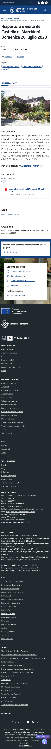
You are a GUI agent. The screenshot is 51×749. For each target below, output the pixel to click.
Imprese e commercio (9, 415)
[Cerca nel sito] (45, 10)
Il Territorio (5, 472)
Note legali (5, 620)
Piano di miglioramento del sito (12, 592)
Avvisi (3, 452)
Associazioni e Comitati (10, 486)
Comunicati (5, 449)
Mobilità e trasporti (8, 418)
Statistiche (5, 635)
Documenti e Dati (7, 360)
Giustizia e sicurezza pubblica (12, 411)
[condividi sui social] (6, 57)
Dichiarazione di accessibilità (11, 585)
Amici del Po (6, 679)
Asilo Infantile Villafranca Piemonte (14, 704)
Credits (4, 628)
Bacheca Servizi (7, 610)
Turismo (4, 429)
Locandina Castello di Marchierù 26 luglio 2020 (27, 190)
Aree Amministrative (9, 352)
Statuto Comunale (8, 613)
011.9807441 (10, 501)
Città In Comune (33, 734)
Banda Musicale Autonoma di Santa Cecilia (17, 669)
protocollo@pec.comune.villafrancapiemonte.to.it (24, 509)
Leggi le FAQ (6, 595)
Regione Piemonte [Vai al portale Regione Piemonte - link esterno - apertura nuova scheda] (8, 3)
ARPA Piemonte (7, 701)
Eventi (3, 465)
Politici (3, 370)
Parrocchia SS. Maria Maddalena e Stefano (17, 672)
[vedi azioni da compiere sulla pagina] (19, 57)
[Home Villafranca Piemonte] (24, 10)
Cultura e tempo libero (9, 404)
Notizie (16, 18)
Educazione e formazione (10, 408)
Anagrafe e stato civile (9, 390)
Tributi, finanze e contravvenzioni (13, 426)
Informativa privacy (8, 617)
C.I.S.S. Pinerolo (7, 690)
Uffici (3, 356)
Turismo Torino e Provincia (10, 694)
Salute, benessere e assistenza (12, 422)
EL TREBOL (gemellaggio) (10, 686)
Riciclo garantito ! (7, 661)
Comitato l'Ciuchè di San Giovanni (14, 683)
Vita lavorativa (6, 433)
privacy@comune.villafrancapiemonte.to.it (22, 567)
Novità (10, 18)
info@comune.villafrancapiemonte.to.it (20, 511)
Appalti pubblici (7, 393)
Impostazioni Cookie (8, 624)
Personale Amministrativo (11, 367)
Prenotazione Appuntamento (12, 599)
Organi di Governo (8, 349)
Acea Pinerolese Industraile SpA (13, 665)
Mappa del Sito (7, 638)
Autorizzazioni (6, 397)
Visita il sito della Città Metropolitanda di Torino (19, 654)
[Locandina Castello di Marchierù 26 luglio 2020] (6, 189)
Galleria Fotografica (8, 475)
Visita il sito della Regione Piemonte (14, 651)
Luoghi (3, 468)
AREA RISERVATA (24, 745)
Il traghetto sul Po (8, 676)
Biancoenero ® (19, 740)
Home (3, 18)
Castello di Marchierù (9, 697)
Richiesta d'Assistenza (9, 606)
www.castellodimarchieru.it (31, 165)
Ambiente (5, 386)
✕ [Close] (48, 737)
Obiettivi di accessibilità (10, 588)
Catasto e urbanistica (9, 401)
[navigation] (4, 9)
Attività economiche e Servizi (12, 482)
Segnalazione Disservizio (10, 603)
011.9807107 (9, 498)
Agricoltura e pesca (8, 383)
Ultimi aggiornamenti (9, 631)
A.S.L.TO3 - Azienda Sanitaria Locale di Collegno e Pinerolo (23, 658)
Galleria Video (6, 479)
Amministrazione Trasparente (12, 581)
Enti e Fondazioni (7, 363)
